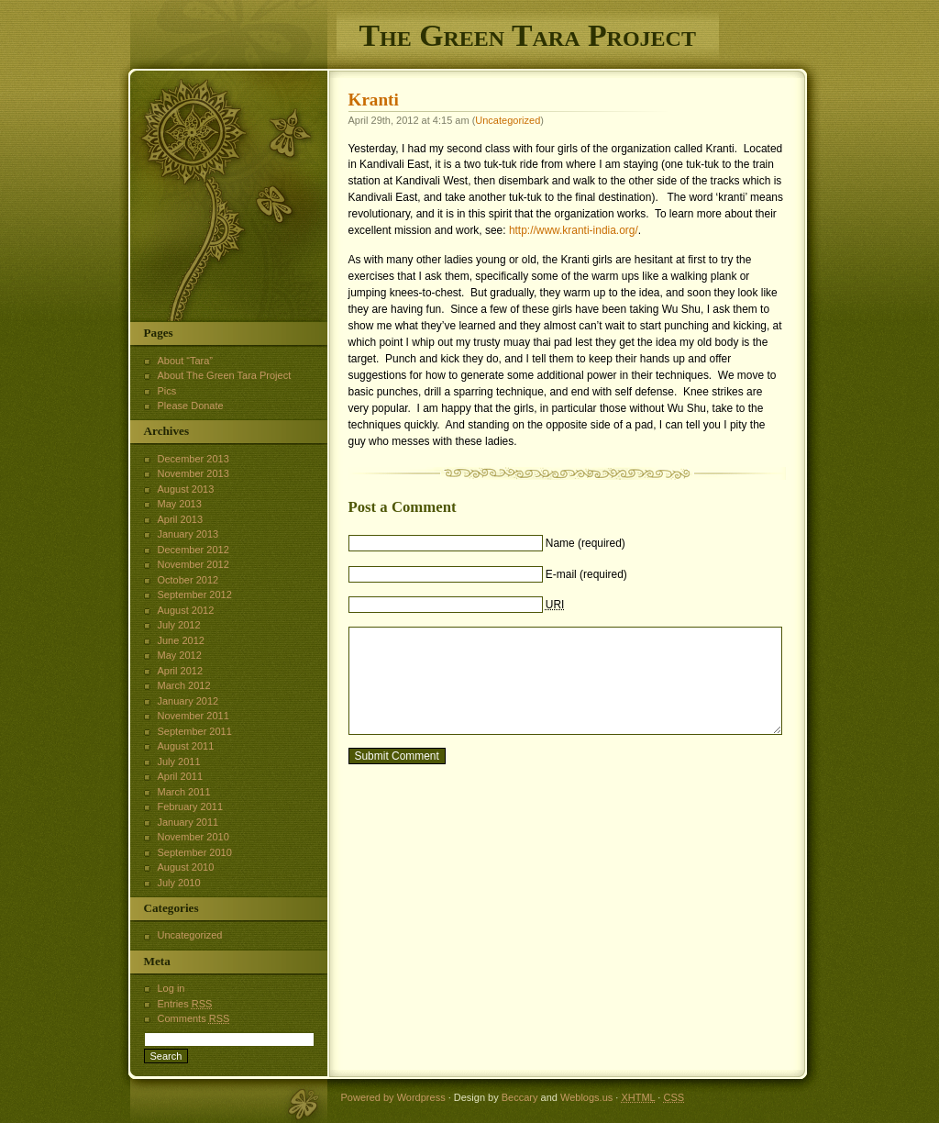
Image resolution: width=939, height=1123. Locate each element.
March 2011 (184, 791)
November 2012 (193, 564)
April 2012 (181, 670)
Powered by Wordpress (393, 1097)
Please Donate (191, 405)
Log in (171, 988)
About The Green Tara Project (225, 375)
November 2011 (193, 715)
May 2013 (180, 503)
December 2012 (193, 549)
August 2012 (186, 610)
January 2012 (188, 700)
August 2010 (186, 867)
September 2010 (195, 852)
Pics (167, 390)
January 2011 (188, 822)
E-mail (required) (586, 574)
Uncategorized (507, 120)
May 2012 (180, 655)
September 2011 (195, 731)
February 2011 (191, 806)
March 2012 (184, 685)
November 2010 (193, 836)
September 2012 (195, 594)
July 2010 (179, 882)
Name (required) (585, 543)
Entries (185, 1003)
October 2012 (188, 579)
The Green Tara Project (527, 35)
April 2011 (181, 776)
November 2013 (193, 473)
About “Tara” (186, 360)
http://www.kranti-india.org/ (573, 230)
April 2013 (181, 519)
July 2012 (179, 624)
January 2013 (188, 533)
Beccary (520, 1097)
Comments (194, 1018)
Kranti (373, 99)
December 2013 (193, 458)
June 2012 (181, 640)
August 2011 (186, 745)
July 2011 (179, 761)
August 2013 (186, 489)
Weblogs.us (586, 1097)
